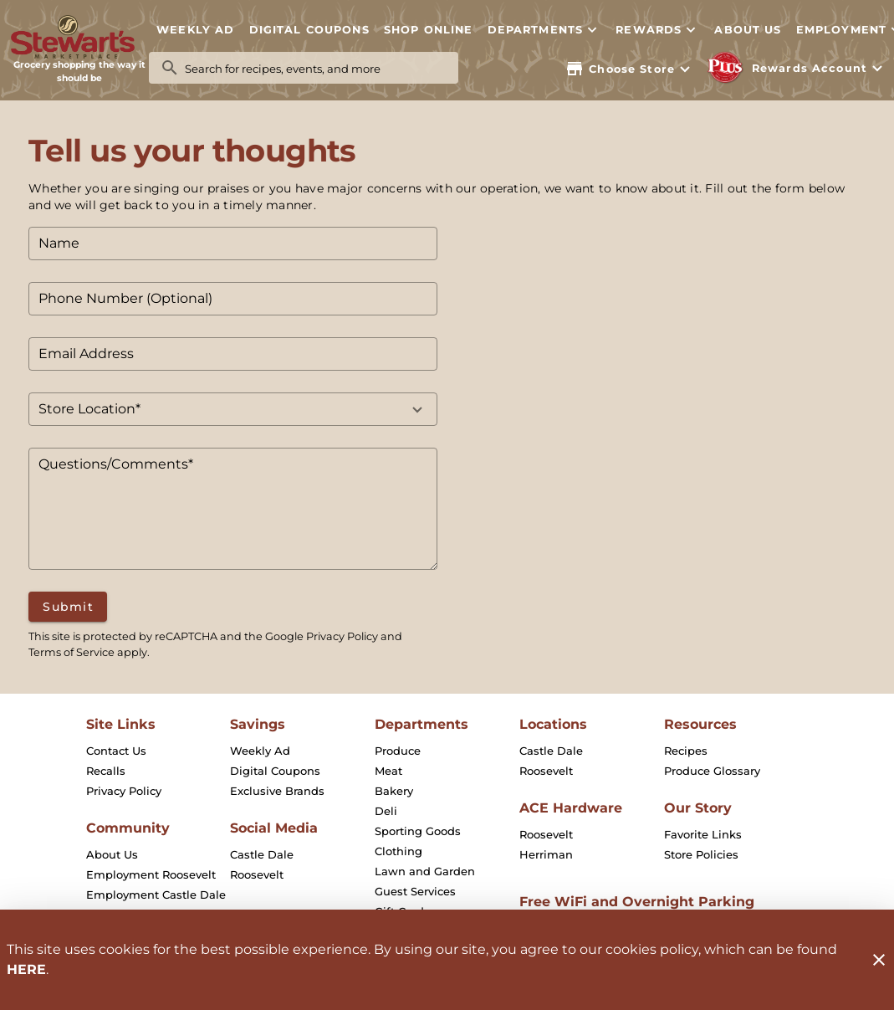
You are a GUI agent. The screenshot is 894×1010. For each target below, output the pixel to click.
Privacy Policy (342, 636)
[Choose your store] (630, 69)
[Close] (879, 960)
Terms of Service (71, 652)
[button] (543, 29)
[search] (315, 68)
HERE (26, 969)
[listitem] (116, 751)
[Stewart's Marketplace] (79, 37)
